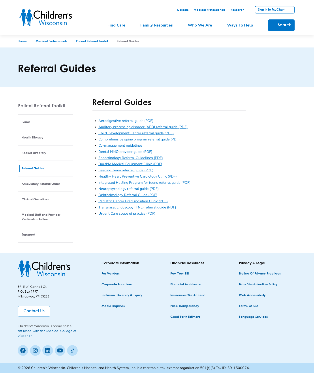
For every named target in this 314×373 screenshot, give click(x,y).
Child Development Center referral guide (136, 133)
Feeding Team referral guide (125, 170)
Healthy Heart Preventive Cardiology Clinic (137, 176)
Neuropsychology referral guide (128, 188)
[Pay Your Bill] (179, 273)
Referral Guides (33, 168)
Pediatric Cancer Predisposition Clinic (133, 201)
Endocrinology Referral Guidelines (130, 157)
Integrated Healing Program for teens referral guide (144, 182)
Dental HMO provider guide (125, 151)
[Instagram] (35, 350)
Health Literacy (32, 137)
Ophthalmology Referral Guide (127, 195)
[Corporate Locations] (117, 284)
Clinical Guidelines (35, 199)
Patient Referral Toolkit (41, 105)
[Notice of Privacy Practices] (260, 273)
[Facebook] (23, 350)
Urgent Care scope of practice (126, 213)
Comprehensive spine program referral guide (139, 139)
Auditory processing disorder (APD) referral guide (143, 127)
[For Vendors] (111, 273)
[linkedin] (47, 350)
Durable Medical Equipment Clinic (130, 164)
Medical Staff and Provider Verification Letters (41, 217)
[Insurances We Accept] (187, 295)
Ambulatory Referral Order (41, 184)
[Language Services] (253, 317)
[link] (182, 9)
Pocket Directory (34, 153)
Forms (26, 122)
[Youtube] (60, 350)
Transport (28, 234)
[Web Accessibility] (252, 295)
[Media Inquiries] (113, 306)
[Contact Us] (34, 311)
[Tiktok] (72, 350)
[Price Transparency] (184, 306)
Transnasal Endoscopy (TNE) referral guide (137, 207)
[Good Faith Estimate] (185, 317)
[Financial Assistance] (185, 284)
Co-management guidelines (120, 145)
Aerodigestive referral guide (125, 120)
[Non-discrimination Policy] (258, 284)
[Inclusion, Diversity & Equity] (122, 295)
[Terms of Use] (249, 306)
